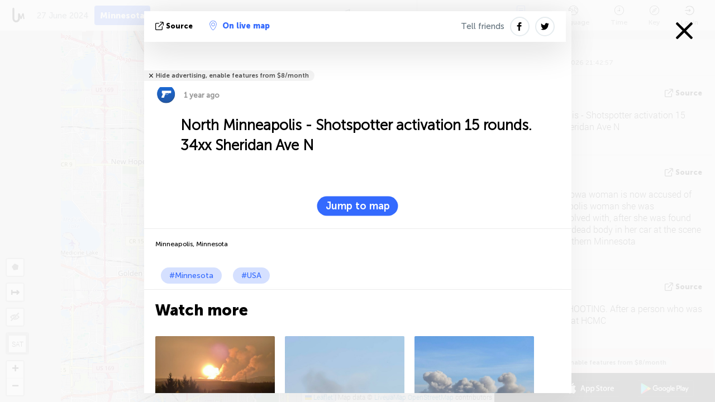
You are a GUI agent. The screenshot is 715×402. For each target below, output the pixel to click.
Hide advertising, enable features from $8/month (232, 75)
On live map (239, 26)
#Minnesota (191, 275)
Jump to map (358, 206)
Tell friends (482, 26)
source (175, 26)
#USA (251, 275)
